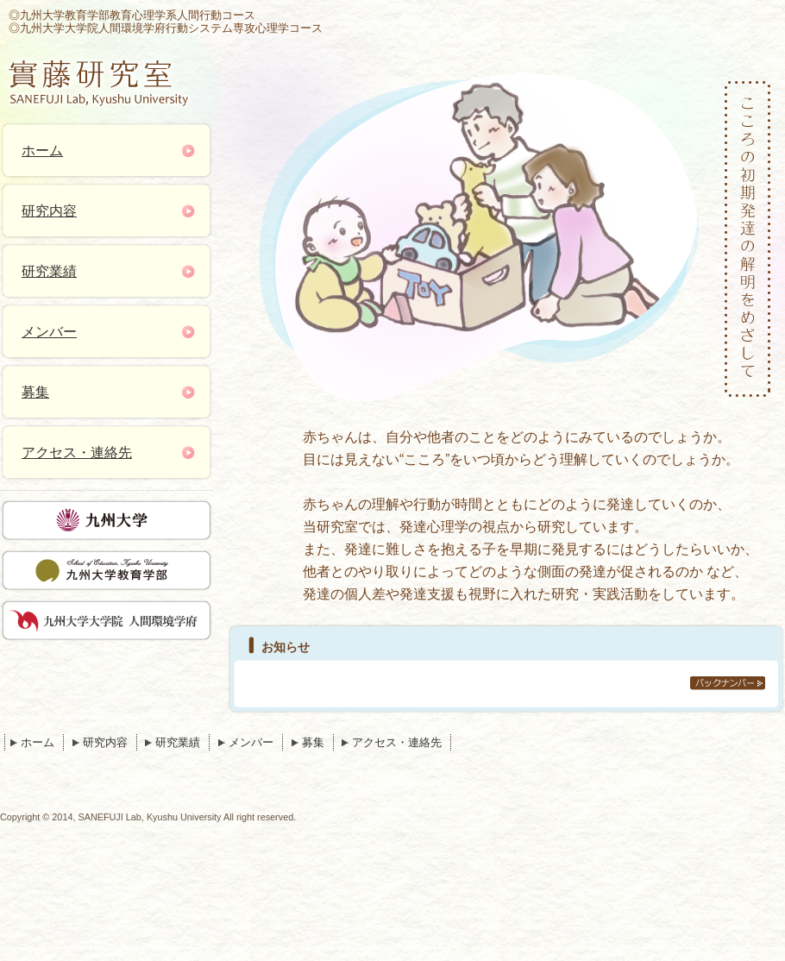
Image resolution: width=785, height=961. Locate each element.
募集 (35, 392)
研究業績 (49, 271)
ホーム (42, 150)
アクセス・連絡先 (77, 452)
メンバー (49, 331)
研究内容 (49, 211)
